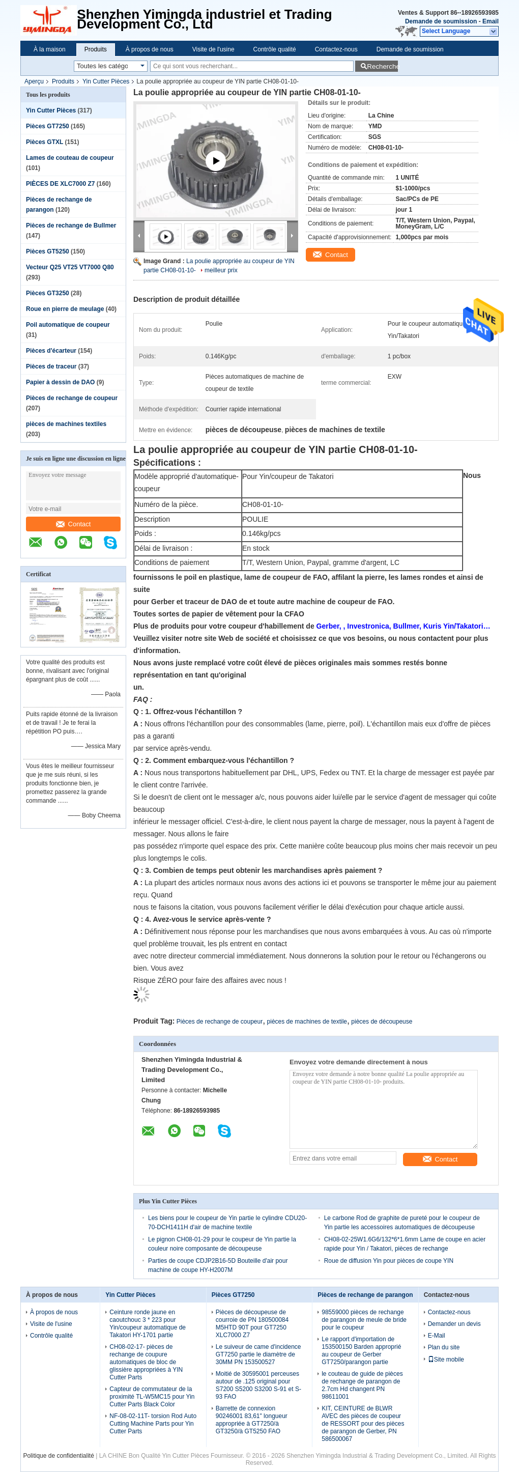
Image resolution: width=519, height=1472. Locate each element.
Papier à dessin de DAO (60, 382)
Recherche (382, 66)
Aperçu (34, 81)
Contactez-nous (336, 49)
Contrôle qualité (274, 49)
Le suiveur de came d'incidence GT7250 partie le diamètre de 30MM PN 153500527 (258, 1354)
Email (490, 21)
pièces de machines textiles (66, 424)
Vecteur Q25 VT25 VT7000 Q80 (70, 267)
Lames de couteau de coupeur (70, 157)
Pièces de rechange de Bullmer (71, 225)
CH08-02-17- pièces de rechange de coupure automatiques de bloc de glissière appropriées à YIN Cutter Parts (146, 1362)
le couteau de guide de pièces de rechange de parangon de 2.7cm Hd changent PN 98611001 (362, 1385)
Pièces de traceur (51, 366)
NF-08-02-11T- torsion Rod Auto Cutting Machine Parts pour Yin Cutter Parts (152, 1423)
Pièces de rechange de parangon (365, 1294)
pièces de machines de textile (307, 1021)
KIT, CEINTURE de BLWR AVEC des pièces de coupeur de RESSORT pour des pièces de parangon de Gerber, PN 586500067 (363, 1423)
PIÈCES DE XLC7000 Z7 (60, 183)
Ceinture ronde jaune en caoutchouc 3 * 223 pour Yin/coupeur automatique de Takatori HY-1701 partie (147, 1324)
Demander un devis (454, 1323)
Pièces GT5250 (47, 251)
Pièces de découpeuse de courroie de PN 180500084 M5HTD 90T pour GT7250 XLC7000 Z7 (252, 1324)
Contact (73, 524)
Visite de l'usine (213, 49)
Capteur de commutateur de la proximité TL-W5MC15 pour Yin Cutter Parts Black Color (151, 1396)
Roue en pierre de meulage (65, 309)
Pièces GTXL (44, 142)
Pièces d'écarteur (51, 350)
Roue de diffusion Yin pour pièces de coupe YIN (388, 1260)
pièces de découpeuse (381, 1021)
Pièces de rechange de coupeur (72, 398)
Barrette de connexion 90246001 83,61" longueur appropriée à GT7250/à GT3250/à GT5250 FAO (251, 1420)
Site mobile (446, 1359)
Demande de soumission (441, 21)
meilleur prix (221, 270)
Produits (95, 49)
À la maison (50, 49)
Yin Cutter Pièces (105, 81)
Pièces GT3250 (47, 293)
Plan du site (444, 1347)
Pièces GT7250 (47, 126)
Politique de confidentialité (58, 1455)
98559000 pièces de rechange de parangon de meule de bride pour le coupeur (364, 1320)
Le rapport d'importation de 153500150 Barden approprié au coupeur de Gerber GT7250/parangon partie (361, 1351)
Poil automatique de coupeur (68, 324)
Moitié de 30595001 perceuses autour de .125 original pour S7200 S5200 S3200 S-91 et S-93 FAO (258, 1385)
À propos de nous (150, 49)
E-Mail (436, 1335)
